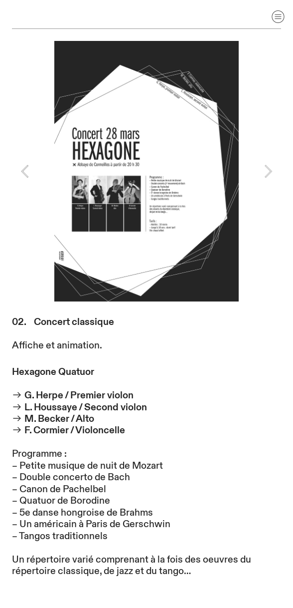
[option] (146, 171)
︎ (278, 16)
